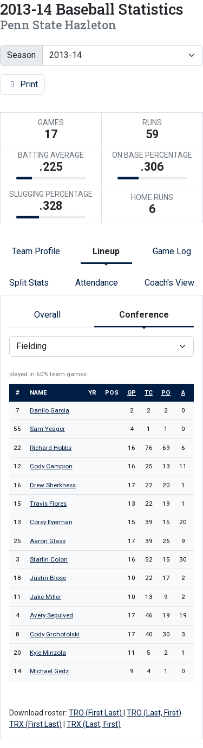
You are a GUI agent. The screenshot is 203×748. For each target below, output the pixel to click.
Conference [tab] (144, 314)
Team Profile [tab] (36, 251)
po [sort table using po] (166, 392)
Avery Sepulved (51, 615)
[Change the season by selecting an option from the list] (122, 55)
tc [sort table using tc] (149, 392)
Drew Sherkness (53, 485)
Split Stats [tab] (29, 283)
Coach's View (169, 283)
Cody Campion (51, 466)
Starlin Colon (49, 559)
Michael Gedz (49, 671)
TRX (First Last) (35, 724)
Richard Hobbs (50, 448)
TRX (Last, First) (94, 724)
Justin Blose (48, 578)
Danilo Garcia (49, 410)
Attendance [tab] (96, 283)
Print (22, 84)
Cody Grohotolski (55, 634)
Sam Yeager (47, 429)
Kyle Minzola (48, 652)
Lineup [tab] (106, 251)
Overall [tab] (47, 314)
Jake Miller (45, 597)
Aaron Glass (48, 541)
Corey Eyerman (51, 522)
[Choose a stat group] (101, 346)
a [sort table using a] (183, 392)
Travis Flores (48, 503)
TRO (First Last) (96, 712)
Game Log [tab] (172, 251)
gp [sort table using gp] (131, 392)
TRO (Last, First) (154, 712)
